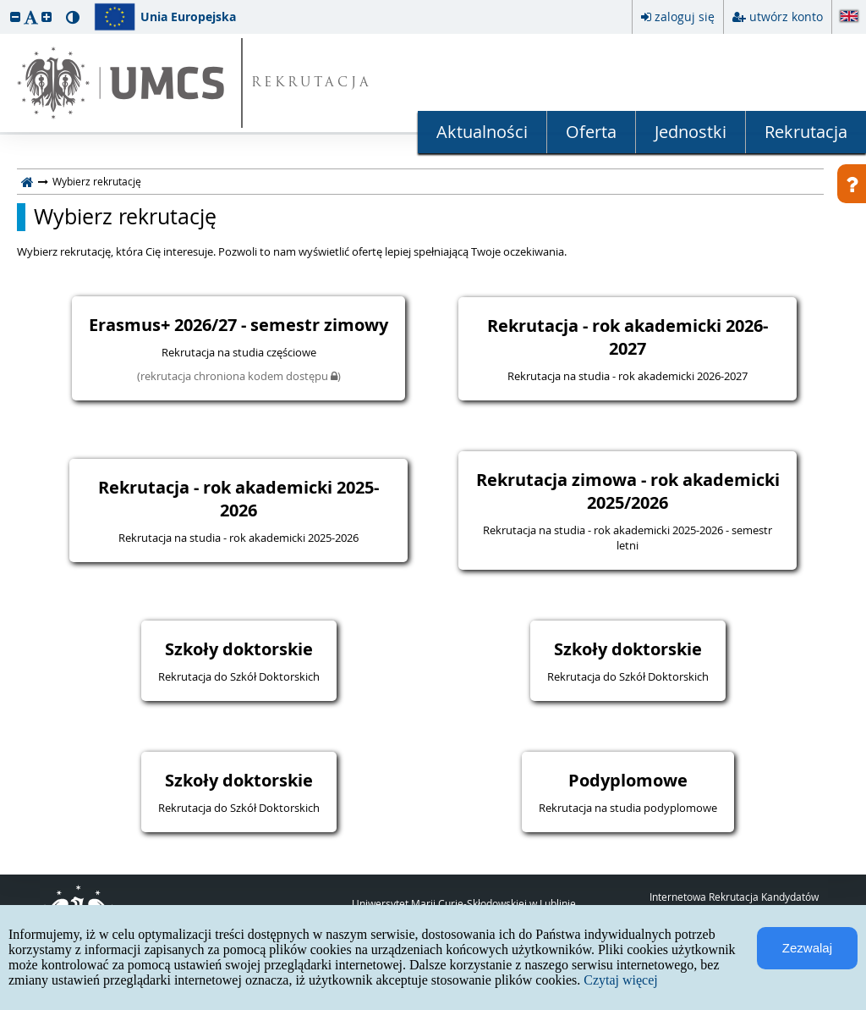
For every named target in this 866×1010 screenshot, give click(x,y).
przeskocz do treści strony (4, 4)
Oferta (591, 131)
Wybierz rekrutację (125, 216)
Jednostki (690, 131)
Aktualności (482, 131)
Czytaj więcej (621, 980)
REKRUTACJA (311, 83)
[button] (15, 16)
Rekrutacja (806, 131)
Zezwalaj (807, 948)
